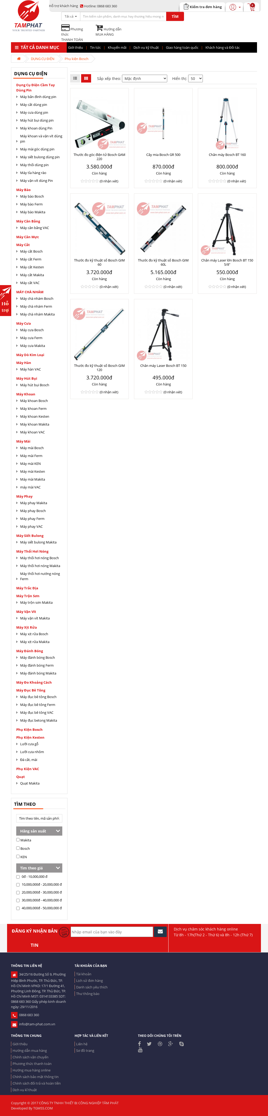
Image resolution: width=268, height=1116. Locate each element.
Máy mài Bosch (32, 447)
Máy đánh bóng (29, 651)
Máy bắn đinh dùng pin (38, 96)
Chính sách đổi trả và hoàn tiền (37, 1083)
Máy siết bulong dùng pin (40, 157)
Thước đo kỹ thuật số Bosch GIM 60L (163, 262)
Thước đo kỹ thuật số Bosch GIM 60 (99, 262)
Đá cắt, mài (28, 759)
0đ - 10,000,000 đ (31, 876)
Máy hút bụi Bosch (34, 385)
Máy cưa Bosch (32, 330)
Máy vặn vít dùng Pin (36, 180)
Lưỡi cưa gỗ (29, 744)
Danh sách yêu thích (92, 987)
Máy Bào (23, 189)
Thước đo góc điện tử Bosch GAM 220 (99, 156)
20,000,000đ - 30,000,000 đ (39, 892)
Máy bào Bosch (32, 196)
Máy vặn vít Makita (35, 618)
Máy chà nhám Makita (37, 314)
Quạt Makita (30, 783)
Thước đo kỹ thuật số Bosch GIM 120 (99, 367)
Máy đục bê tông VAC (36, 712)
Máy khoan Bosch (34, 400)
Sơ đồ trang (85, 1050)
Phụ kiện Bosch (76, 58)
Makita (23, 840)
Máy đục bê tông (30, 690)
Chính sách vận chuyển (30, 1057)
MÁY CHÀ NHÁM (29, 292)
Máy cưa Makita (32, 345)
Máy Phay (24, 496)
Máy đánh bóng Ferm (37, 665)
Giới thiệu (20, 1044)
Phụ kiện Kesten (30, 737)
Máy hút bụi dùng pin (37, 120)
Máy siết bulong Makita (38, 542)
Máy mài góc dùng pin (37, 149)
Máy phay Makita (33, 502)
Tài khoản (83, 974)
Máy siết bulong (29, 535)
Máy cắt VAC (30, 282)
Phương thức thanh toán (32, 1063)
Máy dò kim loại (30, 354)
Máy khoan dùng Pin (36, 128)
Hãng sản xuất (33, 831)
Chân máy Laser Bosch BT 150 (163, 365)
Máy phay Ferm (32, 518)
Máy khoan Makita (34, 424)
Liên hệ (81, 1044)
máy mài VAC (30, 487)
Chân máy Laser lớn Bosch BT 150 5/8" (227, 262)
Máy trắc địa (27, 588)
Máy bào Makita (32, 212)
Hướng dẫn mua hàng (30, 1050)
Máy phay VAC (31, 526)
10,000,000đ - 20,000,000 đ (39, 884)
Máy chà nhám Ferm (36, 306)
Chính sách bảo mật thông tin (36, 1076)
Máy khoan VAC (32, 432)
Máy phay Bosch (33, 510)
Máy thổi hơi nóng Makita (40, 565)
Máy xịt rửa (26, 627)
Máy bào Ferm (31, 204)
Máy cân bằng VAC (34, 227)
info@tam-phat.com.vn (33, 1024)
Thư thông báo (87, 993)
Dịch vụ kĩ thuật (25, 1089)
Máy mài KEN (30, 463)
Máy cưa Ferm (31, 337)
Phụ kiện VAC (27, 768)
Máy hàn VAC (30, 369)
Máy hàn (23, 362)
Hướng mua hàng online (32, 1070)
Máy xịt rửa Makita (34, 641)
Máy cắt (23, 244)
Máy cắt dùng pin (33, 104)
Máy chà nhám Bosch (36, 298)
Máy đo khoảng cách (34, 682)
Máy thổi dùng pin (34, 164)
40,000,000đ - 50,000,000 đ (39, 908)
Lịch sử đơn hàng (89, 980)
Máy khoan (25, 394)
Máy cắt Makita (32, 275)
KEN (21, 856)
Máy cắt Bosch (31, 251)
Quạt (20, 776)
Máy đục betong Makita (38, 720)
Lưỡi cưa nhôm (32, 751)
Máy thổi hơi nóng (32, 551)
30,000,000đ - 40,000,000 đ (39, 900)
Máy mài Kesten (32, 471)
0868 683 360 (98, 6)
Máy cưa (23, 323)
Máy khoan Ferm (33, 408)
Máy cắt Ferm (30, 259)
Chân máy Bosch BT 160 (227, 154)
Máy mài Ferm (31, 455)
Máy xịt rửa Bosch (34, 634)
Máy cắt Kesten (32, 267)
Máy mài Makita (32, 479)
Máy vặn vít (26, 611)
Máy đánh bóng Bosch (37, 657)
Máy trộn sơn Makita (36, 602)
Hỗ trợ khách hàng (63, 5)
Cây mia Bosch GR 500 (163, 154)
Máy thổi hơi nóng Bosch (39, 558)
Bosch (23, 848)
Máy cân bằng (28, 221)
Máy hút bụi (26, 378)
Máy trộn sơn (28, 596)
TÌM (175, 16)
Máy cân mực (27, 237)
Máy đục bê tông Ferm (37, 704)
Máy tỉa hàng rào (33, 172)
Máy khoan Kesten (34, 416)
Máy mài (23, 441)
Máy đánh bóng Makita (38, 673)
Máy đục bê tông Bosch (38, 696)
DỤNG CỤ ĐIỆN (42, 58)
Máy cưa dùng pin (34, 112)
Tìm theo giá (31, 867)
